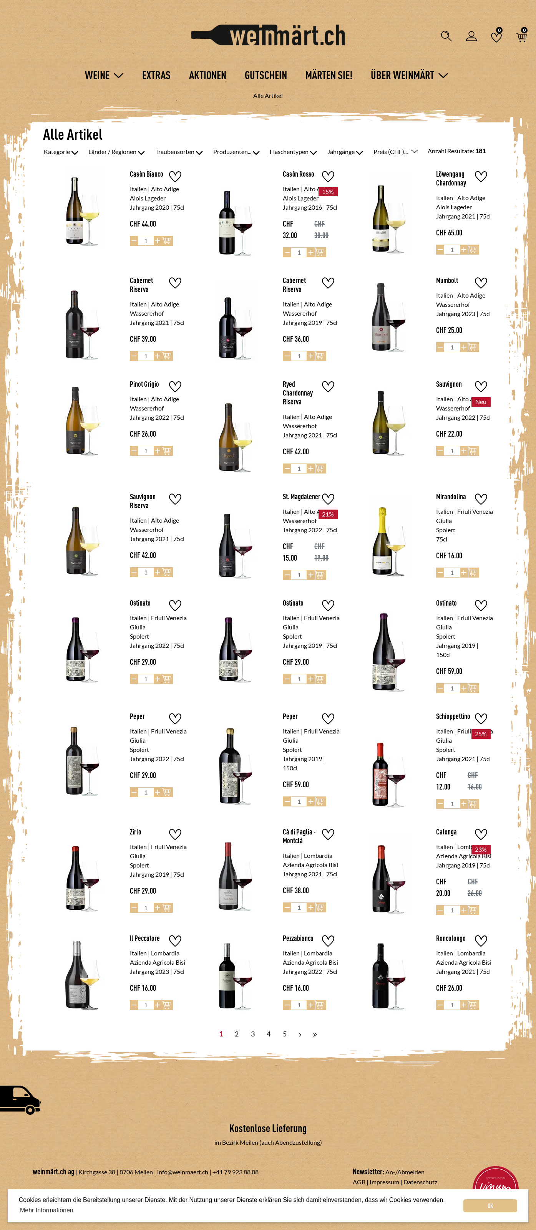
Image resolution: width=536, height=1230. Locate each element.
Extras (156, 74)
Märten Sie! (328, 74)
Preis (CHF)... (395, 151)
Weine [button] (104, 74)
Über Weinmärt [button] (409, 74)
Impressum (384, 1181)
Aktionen (207, 74)
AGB (359, 1181)
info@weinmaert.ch (182, 1171)
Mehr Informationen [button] (46, 1210)
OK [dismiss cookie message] (490, 1205)
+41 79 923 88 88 (235, 1171)
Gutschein (266, 74)
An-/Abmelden (405, 1171)
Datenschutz (420, 1181)
